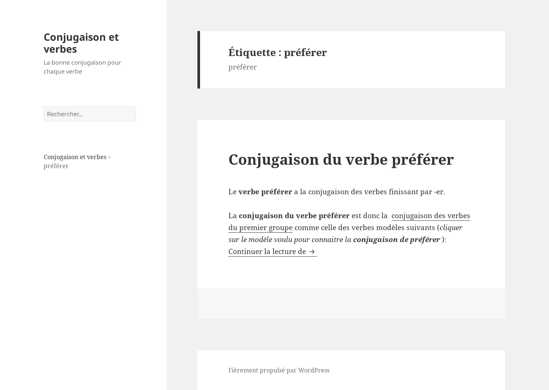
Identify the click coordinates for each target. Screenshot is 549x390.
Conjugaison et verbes (81, 43)
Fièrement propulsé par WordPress (279, 370)
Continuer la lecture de (272, 251)
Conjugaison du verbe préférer (341, 159)
